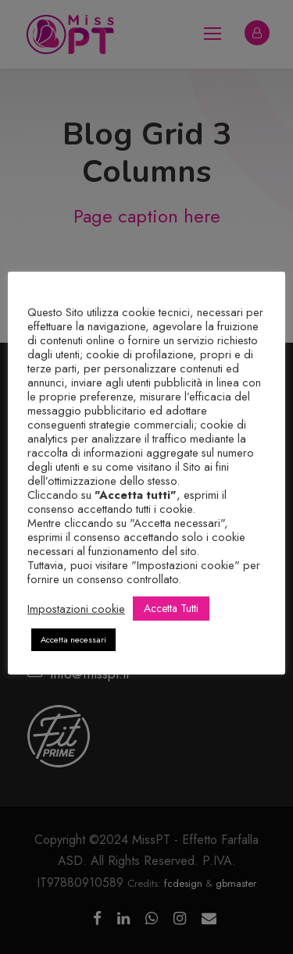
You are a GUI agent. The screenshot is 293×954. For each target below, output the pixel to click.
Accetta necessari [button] (73, 639)
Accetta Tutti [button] (171, 608)
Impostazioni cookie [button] (76, 609)
